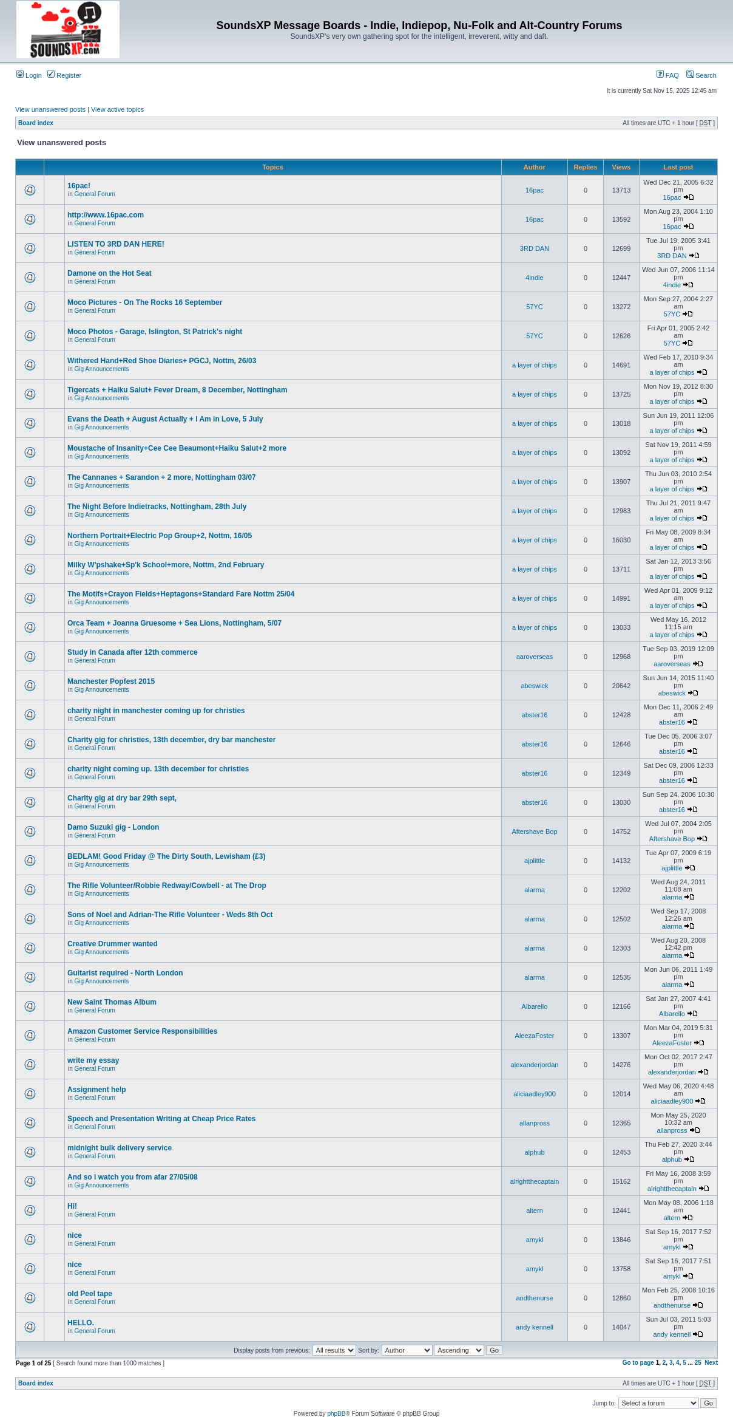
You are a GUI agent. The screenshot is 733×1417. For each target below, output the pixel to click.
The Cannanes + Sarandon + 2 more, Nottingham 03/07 (161, 477)
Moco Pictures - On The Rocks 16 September (144, 302)
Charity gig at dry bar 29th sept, (122, 798)
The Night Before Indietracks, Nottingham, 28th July (156, 506)
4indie (534, 277)
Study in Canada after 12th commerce (132, 652)
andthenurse (534, 1298)
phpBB (336, 1413)
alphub (534, 1152)
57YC (534, 306)
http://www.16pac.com (105, 215)
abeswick (534, 685)
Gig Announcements (102, 369)
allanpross (534, 1123)
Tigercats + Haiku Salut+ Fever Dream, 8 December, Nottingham (177, 390)
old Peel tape (89, 1293)
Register (64, 75)
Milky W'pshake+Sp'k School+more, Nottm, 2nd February (165, 565)
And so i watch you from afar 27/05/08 (132, 1177)
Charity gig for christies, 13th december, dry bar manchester (171, 740)
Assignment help (96, 1089)
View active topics (117, 109)
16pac (534, 190)
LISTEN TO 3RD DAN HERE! (115, 244)
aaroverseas (534, 656)
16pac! (78, 186)
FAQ (668, 75)
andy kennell (534, 1327)
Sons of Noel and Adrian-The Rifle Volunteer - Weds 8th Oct (169, 914)
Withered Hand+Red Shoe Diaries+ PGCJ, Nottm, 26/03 (161, 361)
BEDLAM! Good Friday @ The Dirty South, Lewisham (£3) (166, 856)
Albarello (535, 1006)
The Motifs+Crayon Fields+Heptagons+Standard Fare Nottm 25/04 (180, 594)
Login (29, 75)
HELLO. (80, 1323)
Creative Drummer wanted (112, 944)
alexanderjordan (535, 1064)
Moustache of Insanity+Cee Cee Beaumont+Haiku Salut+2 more (176, 448)
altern (534, 1210)
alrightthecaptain (534, 1181)
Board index (35, 123)
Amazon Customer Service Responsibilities (142, 1031)
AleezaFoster (535, 1035)
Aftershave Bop (534, 831)
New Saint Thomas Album (112, 1002)
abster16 (535, 715)
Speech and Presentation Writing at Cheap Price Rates (161, 1119)
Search (701, 75)
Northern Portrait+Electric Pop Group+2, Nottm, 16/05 (159, 535)
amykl (535, 1239)
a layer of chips (534, 365)
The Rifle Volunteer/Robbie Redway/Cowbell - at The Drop (166, 885)
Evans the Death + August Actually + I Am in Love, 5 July (165, 419)
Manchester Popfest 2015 (111, 681)
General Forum (95, 194)
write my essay (93, 1060)
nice (74, 1235)
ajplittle (534, 860)
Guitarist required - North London (125, 973)
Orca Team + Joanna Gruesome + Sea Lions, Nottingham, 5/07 (174, 623)
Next (711, 1362)
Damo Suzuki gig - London (113, 827)
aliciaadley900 (534, 1094)
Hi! (72, 1206)
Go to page (638, 1362)
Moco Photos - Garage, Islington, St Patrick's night (154, 331)
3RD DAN (534, 248)
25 (698, 1362)
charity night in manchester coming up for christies (156, 710)
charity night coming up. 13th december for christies (158, 769)
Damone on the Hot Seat (109, 273)
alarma (534, 889)
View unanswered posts (50, 109)
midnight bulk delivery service (119, 1148)
